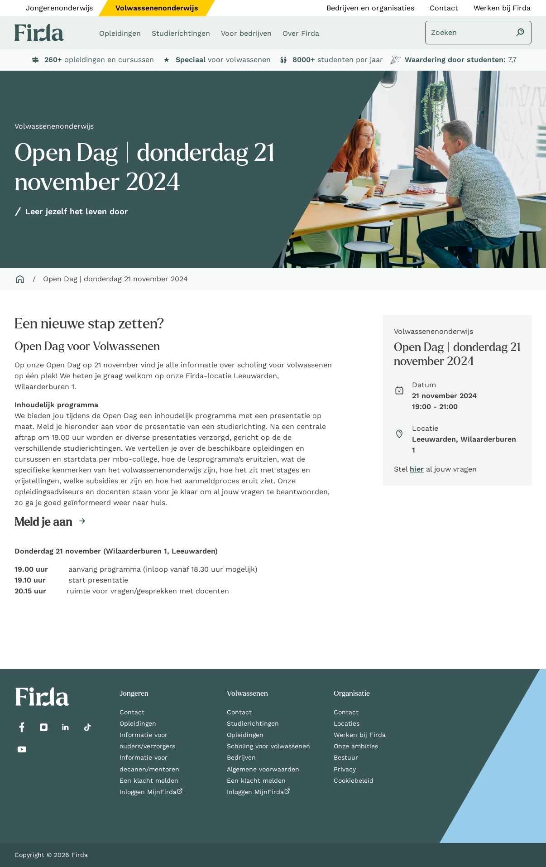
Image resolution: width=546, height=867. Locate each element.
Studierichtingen (253, 723)
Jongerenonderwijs (59, 8)
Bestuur (346, 757)
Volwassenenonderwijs (156, 8)
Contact (444, 8)
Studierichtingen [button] (181, 33)
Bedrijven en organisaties (370, 8)
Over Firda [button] (301, 33)
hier (417, 469)
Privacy (345, 769)
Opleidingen (138, 723)
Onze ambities (356, 746)
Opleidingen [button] (120, 33)
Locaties (346, 723)
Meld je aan (43, 522)
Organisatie (352, 693)
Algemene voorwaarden (263, 769)
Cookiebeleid (354, 780)
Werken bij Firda (502, 8)
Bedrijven (241, 757)
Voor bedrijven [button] (246, 33)
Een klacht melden (149, 780)
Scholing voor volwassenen (268, 746)
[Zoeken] (478, 32)
